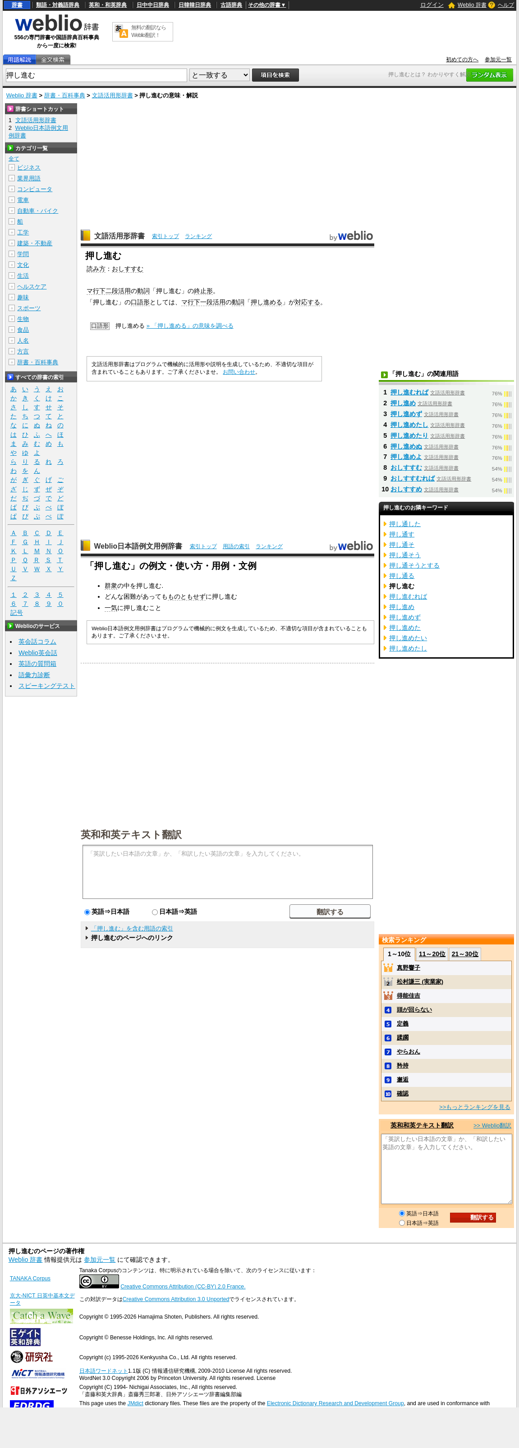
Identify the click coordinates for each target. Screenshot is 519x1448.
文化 (23, 264)
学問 (23, 254)
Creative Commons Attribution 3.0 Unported (176, 1299)
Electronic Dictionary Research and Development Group (335, 1403)
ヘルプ (506, 5)
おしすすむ (127, 268)
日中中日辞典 (153, 5)
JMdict (135, 1403)
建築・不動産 (34, 243)
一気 (111, 607)
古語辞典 (231, 5)
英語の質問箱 (37, 663)
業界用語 (29, 178)
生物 (23, 319)
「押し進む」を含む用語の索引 (132, 928)
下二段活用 (115, 290)
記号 (16, 613)
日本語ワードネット (103, 1371)
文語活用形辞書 (112, 95)
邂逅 (403, 1079)
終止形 (203, 290)
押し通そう (405, 555)
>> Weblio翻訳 (492, 1125)
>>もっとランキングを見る (474, 1107)
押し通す (401, 534)
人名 (23, 340)
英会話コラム (37, 641)
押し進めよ (406, 456)
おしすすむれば (412, 478)
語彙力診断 (34, 674)
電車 (23, 200)
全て (14, 158)
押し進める (266, 302)
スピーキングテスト (46, 685)
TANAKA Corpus (30, 1278)
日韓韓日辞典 (195, 5)
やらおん (408, 1051)
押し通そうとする (414, 565)
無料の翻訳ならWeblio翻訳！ (148, 31)
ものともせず (187, 596)
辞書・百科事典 (64, 95)
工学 (23, 232)
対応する (307, 302)
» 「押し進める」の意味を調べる (190, 325)
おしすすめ (406, 489)
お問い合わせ (239, 372)
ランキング (198, 236)
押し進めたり (409, 435)
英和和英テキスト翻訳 (131, 834)
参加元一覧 (498, 59)
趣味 (23, 297)
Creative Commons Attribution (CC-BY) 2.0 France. (182, 1286)
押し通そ (401, 544)
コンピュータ (34, 189)
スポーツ (29, 308)
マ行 (93, 290)
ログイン (432, 4)
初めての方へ (462, 59)
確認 (403, 1093)
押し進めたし (409, 424)
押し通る (401, 575)
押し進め (403, 403)
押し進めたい (408, 638)
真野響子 (408, 967)
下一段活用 (209, 302)
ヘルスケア (31, 286)
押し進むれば (409, 392)
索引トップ (165, 236)
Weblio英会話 (37, 652)
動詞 (143, 290)
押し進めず (406, 413)
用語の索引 (236, 546)
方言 (23, 351)
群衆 (111, 585)
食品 (23, 329)
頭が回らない (414, 1009)
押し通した (405, 523)
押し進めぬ (406, 446)
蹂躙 (403, 1037)
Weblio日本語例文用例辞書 (138, 546)
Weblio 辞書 (472, 5)
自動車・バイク (37, 210)
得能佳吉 (408, 995)
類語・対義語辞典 (57, 5)
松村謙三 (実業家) (420, 981)
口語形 (140, 302)
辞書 (17, 5)
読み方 (96, 268)
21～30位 (465, 954)
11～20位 (432, 954)
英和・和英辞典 (108, 5)
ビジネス (29, 167)
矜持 (403, 1065)
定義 (403, 1023)
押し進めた (405, 627)
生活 (23, 275)
